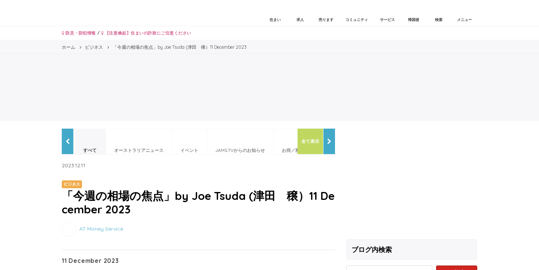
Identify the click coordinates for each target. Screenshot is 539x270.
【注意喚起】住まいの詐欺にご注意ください (146, 33)
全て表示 (310, 141)
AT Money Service (101, 228)
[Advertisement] (411, 181)
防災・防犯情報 (79, 33)
